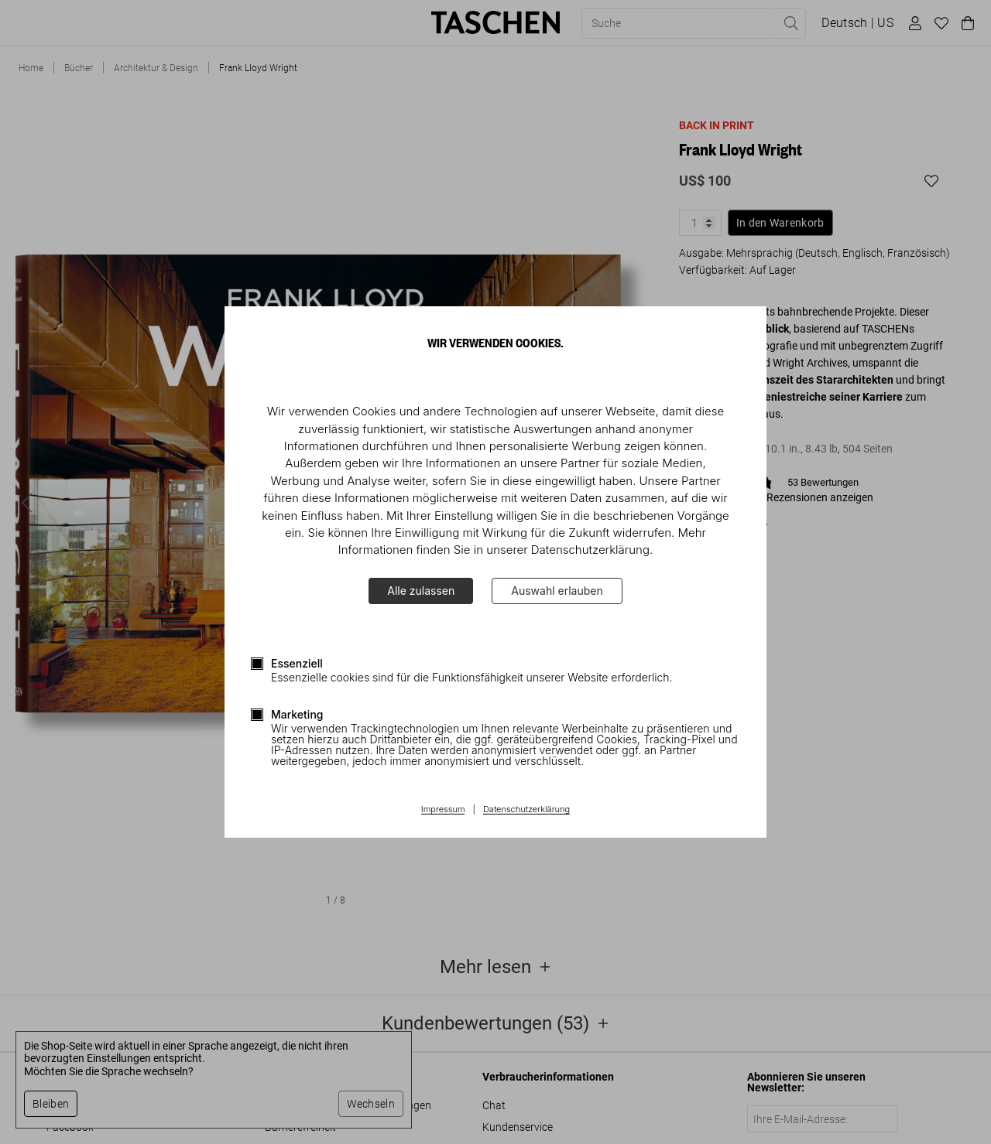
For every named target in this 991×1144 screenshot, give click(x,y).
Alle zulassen (420, 590)
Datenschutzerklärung (526, 809)
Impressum (443, 809)
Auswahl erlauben (556, 590)
